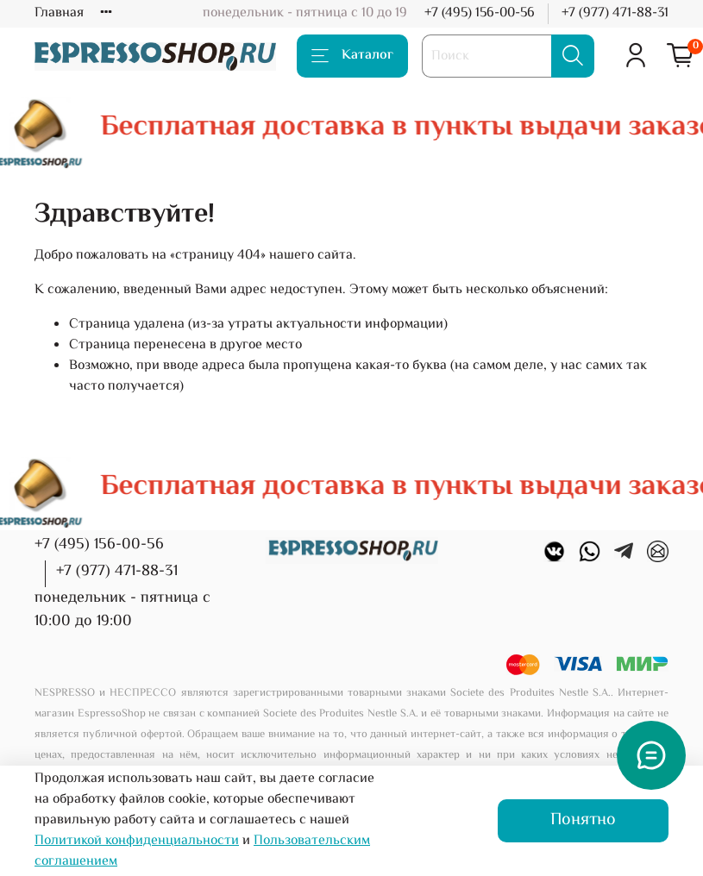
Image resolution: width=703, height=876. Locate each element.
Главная (59, 13)
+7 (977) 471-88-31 (615, 13)
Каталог (352, 55)
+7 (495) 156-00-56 (479, 13)
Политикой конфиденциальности (137, 841)
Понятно (583, 820)
